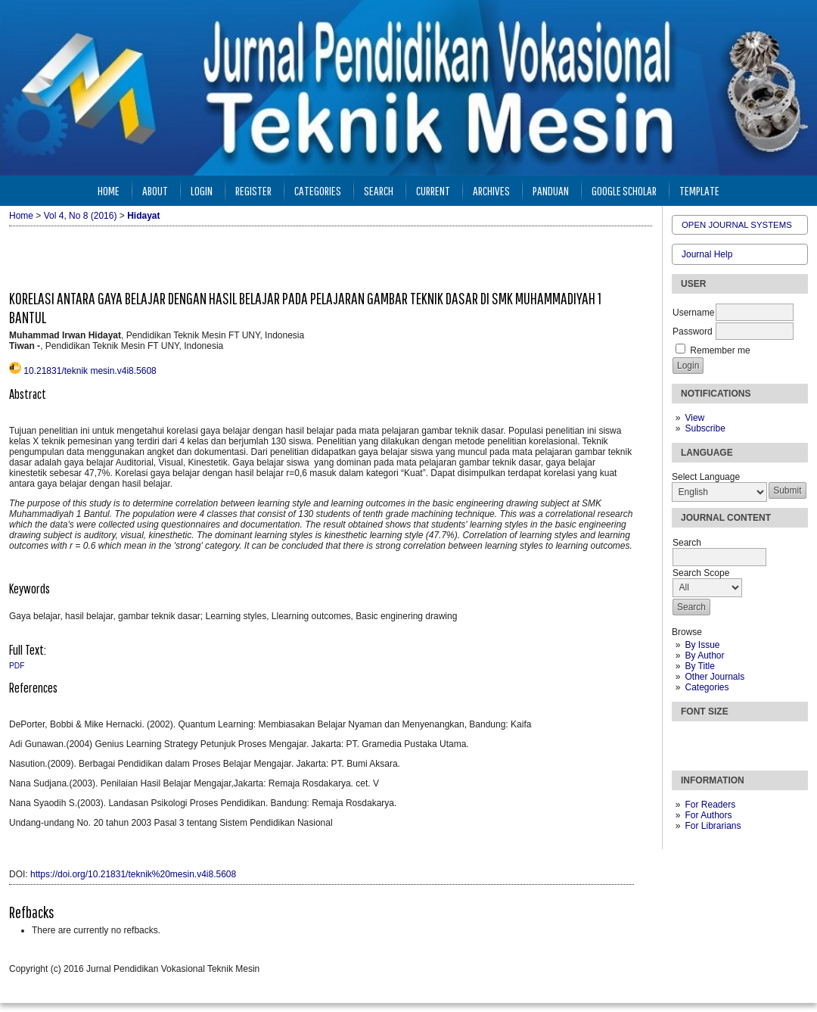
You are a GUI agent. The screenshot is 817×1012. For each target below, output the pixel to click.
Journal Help (707, 254)
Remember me (720, 350)
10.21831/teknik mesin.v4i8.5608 (89, 371)
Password (693, 331)
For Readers (710, 804)
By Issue (702, 645)
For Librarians (713, 825)
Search (378, 190)
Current (433, 190)
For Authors (708, 815)
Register (253, 190)
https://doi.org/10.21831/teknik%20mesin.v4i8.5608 (133, 874)
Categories (706, 687)
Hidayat (143, 215)
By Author (704, 655)
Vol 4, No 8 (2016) (80, 215)
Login (202, 190)
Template (699, 190)
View (694, 418)
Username (693, 312)
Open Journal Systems (737, 224)
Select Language (706, 477)
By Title (699, 666)
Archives (491, 190)
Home (109, 190)
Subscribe (705, 428)
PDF (16, 666)
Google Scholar (624, 190)
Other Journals (714, 676)
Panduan (551, 190)
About (155, 190)
